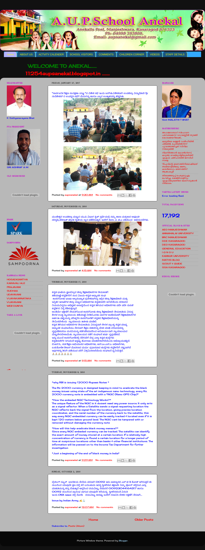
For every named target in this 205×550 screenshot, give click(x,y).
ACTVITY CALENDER (51, 54)
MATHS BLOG (171, 260)
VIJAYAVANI (14, 302)
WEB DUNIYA (15, 306)
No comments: (104, 194)
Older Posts (144, 519)
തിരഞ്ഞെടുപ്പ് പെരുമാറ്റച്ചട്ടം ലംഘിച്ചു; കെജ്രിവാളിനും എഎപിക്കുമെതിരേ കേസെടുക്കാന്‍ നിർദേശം (179, 179)
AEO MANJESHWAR (174, 229)
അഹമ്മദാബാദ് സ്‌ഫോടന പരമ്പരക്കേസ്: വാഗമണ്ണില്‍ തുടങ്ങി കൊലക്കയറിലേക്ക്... (179, 135)
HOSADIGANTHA (17, 279)
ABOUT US (26, 54)
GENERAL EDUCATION (176, 248)
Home (10, 54)
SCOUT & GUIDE (172, 263)
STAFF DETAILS (175, 54)
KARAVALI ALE (16, 283)
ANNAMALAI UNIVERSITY (177, 233)
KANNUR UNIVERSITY (175, 256)
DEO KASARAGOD (173, 244)
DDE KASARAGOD (173, 241)
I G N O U (167, 252)
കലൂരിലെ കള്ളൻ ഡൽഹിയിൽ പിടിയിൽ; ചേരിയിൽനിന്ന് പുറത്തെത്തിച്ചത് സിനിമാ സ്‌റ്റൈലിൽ (178, 145)
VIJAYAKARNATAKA (19, 298)
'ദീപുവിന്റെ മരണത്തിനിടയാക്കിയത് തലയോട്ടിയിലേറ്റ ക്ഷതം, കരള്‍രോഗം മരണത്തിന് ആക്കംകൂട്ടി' (179, 168)
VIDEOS (155, 54)
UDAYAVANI (14, 294)
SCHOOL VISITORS (81, 54)
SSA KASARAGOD (173, 267)
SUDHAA (12, 290)
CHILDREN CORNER (131, 54)
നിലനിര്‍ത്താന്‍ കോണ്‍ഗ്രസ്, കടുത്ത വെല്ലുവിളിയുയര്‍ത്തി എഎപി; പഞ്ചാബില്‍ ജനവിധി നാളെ (177, 156)
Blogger (123, 540)
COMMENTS (106, 54)
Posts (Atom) (76, 526)
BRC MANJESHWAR (174, 237)
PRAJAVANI (14, 287)
